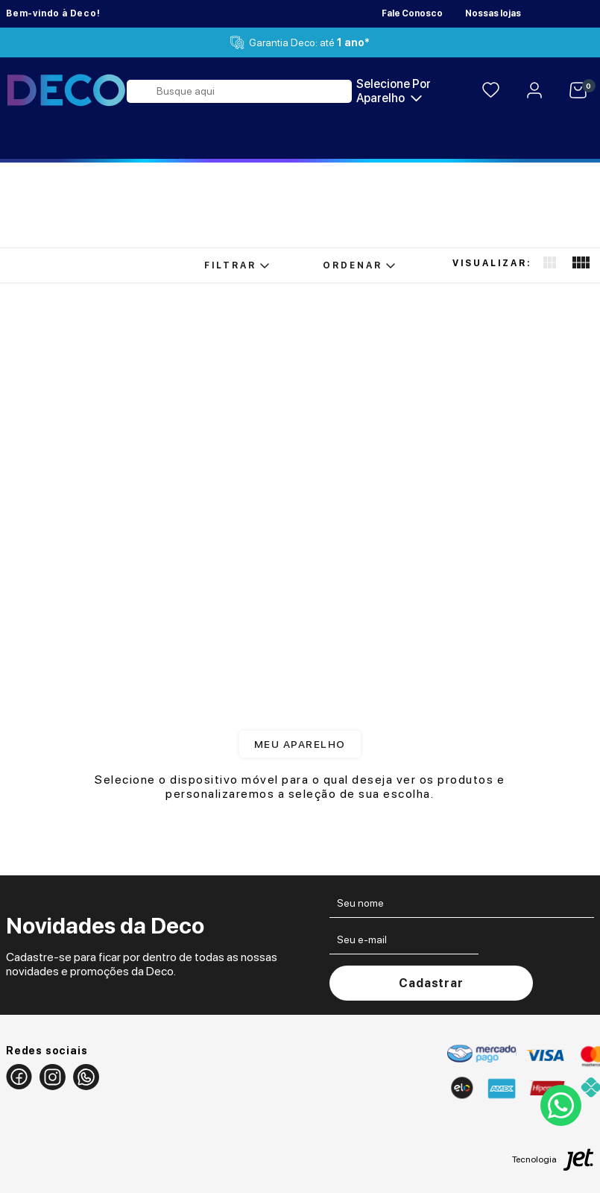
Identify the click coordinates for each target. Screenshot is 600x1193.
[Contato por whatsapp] (559, 1105)
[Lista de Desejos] (490, 91)
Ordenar (359, 265)
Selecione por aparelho (393, 91)
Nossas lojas (493, 13)
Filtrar (236, 265)
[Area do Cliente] (534, 91)
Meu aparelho (300, 744)
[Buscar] (142, 91)
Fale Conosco (412, 13)
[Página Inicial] (66, 91)
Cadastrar (431, 983)
